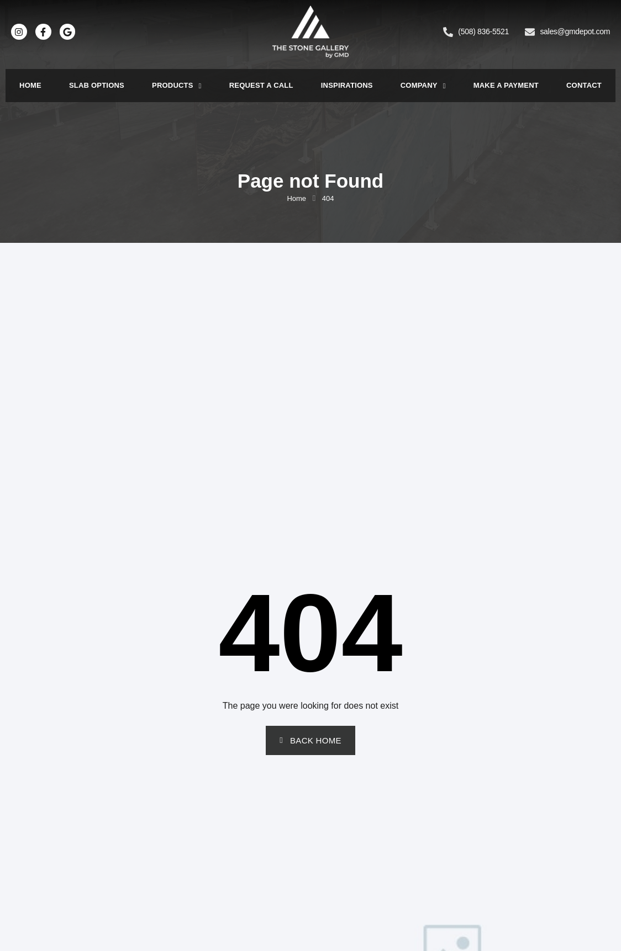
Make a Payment (506, 85)
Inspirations (347, 85)
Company (423, 86)
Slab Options (96, 85)
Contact (584, 85)
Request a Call (261, 85)
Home (30, 85)
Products (177, 86)
